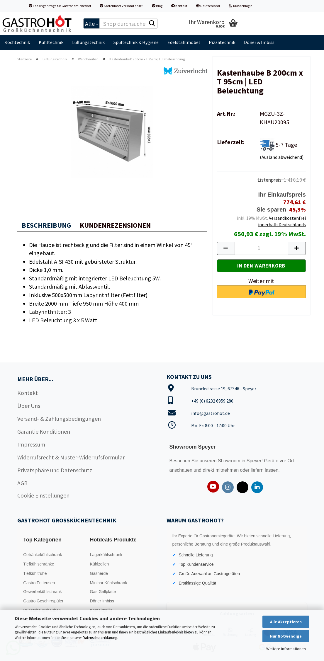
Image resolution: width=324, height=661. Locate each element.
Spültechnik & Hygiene (136, 42)
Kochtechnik (17, 42)
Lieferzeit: (231, 142)
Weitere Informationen (286, 648)
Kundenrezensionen (115, 225)
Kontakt (179, 6)
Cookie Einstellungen (43, 495)
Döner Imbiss (102, 601)
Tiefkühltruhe (35, 573)
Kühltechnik (51, 42)
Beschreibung (46, 225)
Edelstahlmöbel (183, 42)
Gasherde (99, 573)
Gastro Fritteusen (39, 582)
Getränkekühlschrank (42, 554)
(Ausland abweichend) (281, 157)
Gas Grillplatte (103, 591)
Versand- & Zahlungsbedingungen (59, 418)
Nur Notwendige (286, 636)
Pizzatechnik (222, 42)
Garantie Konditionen (43, 431)
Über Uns (28, 405)
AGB (22, 483)
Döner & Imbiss (259, 42)
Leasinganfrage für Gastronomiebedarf (60, 6)
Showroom (230, 460)
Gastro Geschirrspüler (43, 601)
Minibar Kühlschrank (108, 582)
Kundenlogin (240, 6)
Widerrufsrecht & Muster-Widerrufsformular (71, 457)
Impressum (31, 444)
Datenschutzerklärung (100, 637)
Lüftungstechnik (88, 42)
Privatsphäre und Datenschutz (54, 470)
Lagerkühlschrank (106, 554)
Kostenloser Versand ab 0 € (121, 6)
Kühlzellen (99, 564)
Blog (157, 6)
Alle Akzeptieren (286, 621)
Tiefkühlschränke (38, 564)
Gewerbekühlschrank (42, 591)
